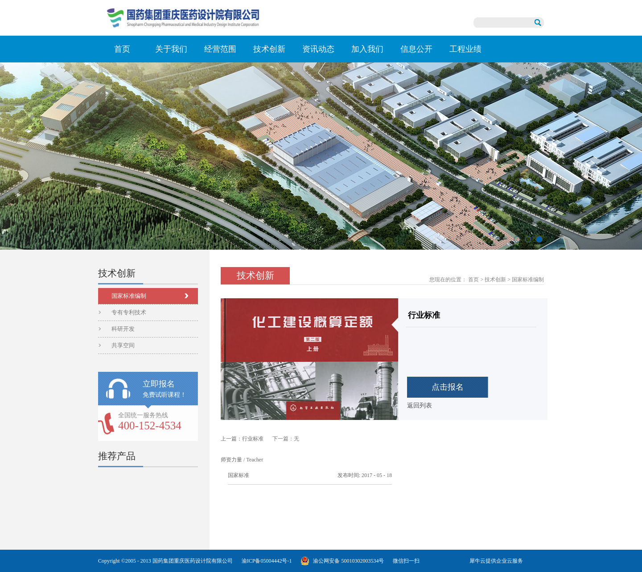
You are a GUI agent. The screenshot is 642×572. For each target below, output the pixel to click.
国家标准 (238, 475)
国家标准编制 (528, 279)
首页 (122, 49)
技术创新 (495, 279)
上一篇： (242, 439)
